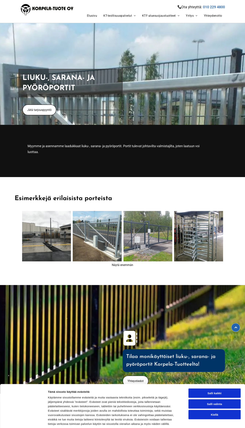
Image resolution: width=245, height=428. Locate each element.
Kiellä (214, 396)
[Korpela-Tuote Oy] (46, 236)
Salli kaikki (215, 375)
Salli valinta (214, 386)
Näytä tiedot (195, 420)
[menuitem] (91, 15)
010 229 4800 (214, 7)
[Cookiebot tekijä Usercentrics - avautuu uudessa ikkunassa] (24, 421)
